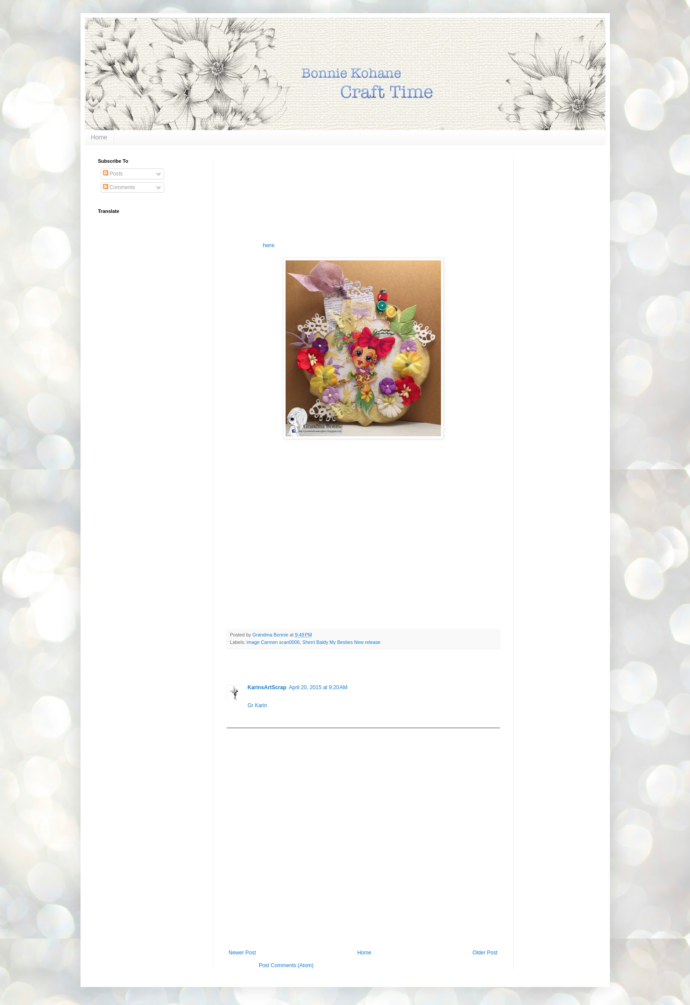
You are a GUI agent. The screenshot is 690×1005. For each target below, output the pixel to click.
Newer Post (242, 953)
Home (99, 137)
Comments (119, 187)
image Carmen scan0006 (273, 642)
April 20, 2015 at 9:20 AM (318, 687)
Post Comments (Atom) (286, 965)
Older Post (485, 953)
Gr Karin (258, 705)
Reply (254, 716)
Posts (113, 174)
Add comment (246, 734)
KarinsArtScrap (267, 687)
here (268, 245)
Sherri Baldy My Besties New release (341, 642)
